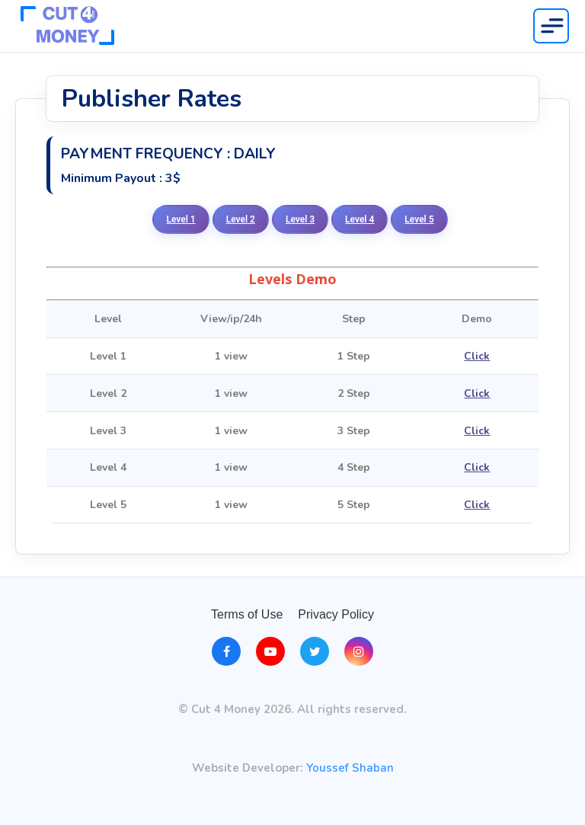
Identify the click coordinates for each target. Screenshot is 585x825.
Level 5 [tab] (418, 219)
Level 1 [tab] (180, 219)
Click (477, 356)
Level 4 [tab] (359, 219)
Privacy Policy (336, 614)
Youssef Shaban (350, 768)
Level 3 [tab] (300, 219)
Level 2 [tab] (240, 219)
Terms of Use (247, 614)
